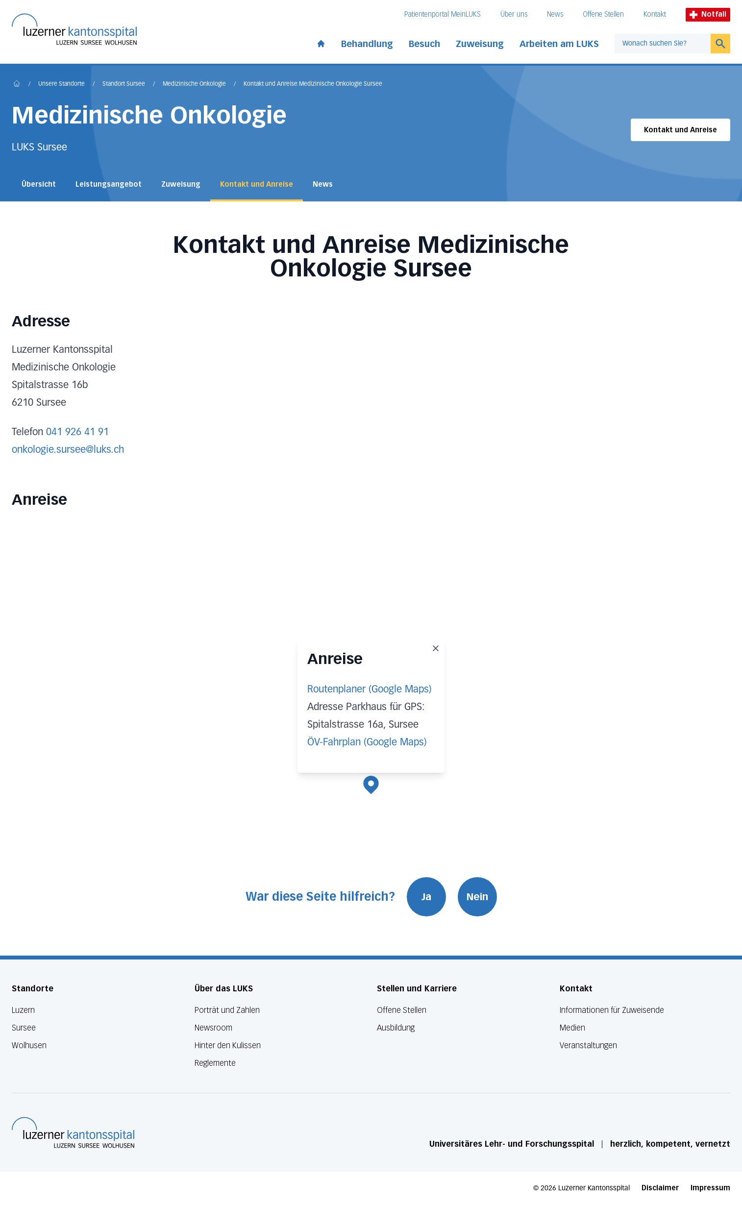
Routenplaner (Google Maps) (369, 689)
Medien (572, 1028)
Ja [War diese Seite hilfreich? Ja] (426, 897)
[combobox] (663, 43)
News (555, 14)
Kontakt (654, 14)
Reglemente (215, 1063)
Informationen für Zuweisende (612, 1010)
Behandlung (367, 44)
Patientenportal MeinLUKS (442, 14)
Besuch (424, 44)
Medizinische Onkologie (194, 84)
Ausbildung (396, 1028)
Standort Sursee (123, 84)
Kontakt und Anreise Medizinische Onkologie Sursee (313, 84)
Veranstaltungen (588, 1045)
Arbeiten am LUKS (559, 44)
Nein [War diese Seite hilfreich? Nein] (477, 897)
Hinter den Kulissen (228, 1045)
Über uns (513, 14)
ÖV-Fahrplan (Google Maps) (367, 742)
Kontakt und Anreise (680, 130)
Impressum (710, 1188)
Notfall (708, 14)
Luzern (23, 1010)
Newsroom (213, 1028)
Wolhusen (29, 1045)
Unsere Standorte (61, 84)
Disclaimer (660, 1188)
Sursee (24, 1028)
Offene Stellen (603, 14)
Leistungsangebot (108, 184)
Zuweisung (480, 44)
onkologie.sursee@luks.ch (68, 450)
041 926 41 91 (77, 432)
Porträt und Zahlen (227, 1010)
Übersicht (39, 184)
